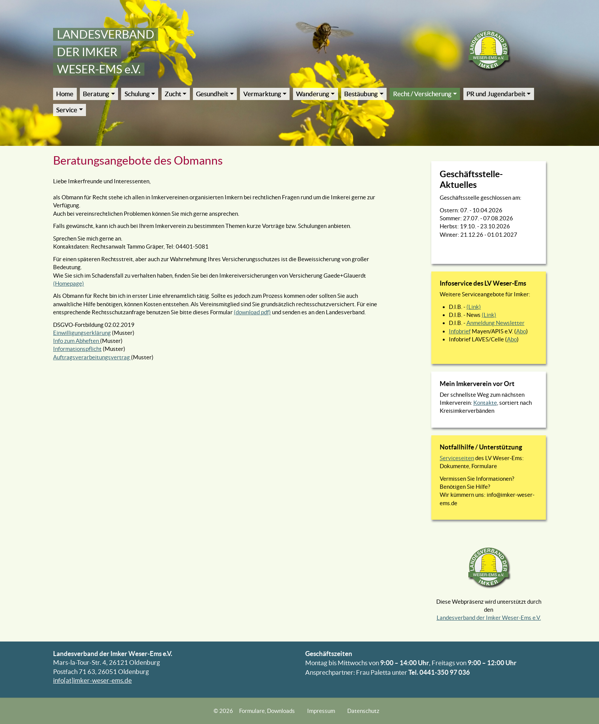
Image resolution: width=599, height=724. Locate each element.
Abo (521, 331)
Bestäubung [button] (361, 93)
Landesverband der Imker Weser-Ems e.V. (489, 617)
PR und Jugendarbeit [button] (495, 93)
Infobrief (460, 331)
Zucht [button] (173, 93)
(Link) (473, 307)
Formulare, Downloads (267, 711)
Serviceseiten (457, 458)
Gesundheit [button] (212, 93)
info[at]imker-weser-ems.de (92, 680)
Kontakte (485, 402)
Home (64, 93)
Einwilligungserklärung (82, 333)
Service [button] (66, 110)
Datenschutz (363, 711)
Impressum (321, 711)
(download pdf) (252, 312)
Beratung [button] (96, 93)
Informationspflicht (77, 349)
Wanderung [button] (312, 93)
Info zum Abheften (76, 341)
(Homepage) (68, 283)
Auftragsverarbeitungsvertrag (92, 357)
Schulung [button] (137, 93)
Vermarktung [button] (262, 93)
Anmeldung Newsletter (495, 323)
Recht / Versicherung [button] (422, 93)
